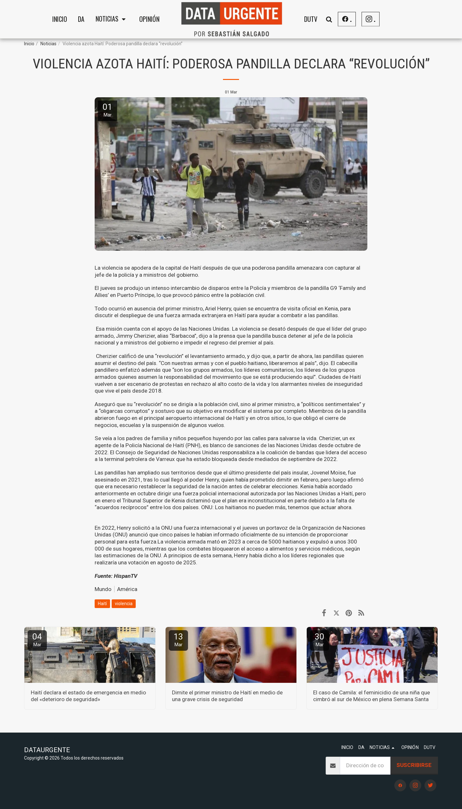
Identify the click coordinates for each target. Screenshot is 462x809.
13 (178, 640)
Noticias (48, 43)
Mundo (103, 589)
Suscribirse (414, 765)
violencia (124, 603)
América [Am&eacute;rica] (127, 589)
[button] (111, 19)
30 (319, 640)
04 (37, 640)
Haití (102, 603)
